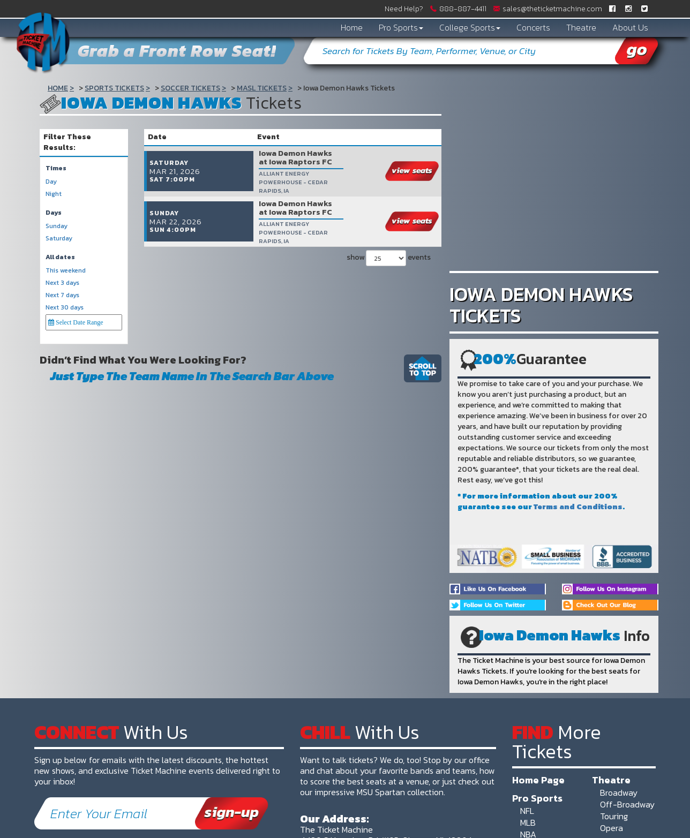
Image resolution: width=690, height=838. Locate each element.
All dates (60, 257)
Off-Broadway (627, 804)
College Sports (469, 27)
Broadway (619, 792)
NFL (527, 810)
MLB (528, 822)
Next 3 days (62, 283)
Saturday (59, 238)
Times (56, 168)
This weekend (66, 270)
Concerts (533, 27)
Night (54, 194)
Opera (611, 827)
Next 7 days (62, 295)
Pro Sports (401, 27)
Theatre (581, 27)
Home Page (538, 780)
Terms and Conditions (578, 506)
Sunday (57, 226)
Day (51, 181)
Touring (614, 816)
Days (54, 212)
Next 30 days (65, 307)
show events (389, 239)
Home (352, 27)
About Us (630, 27)
